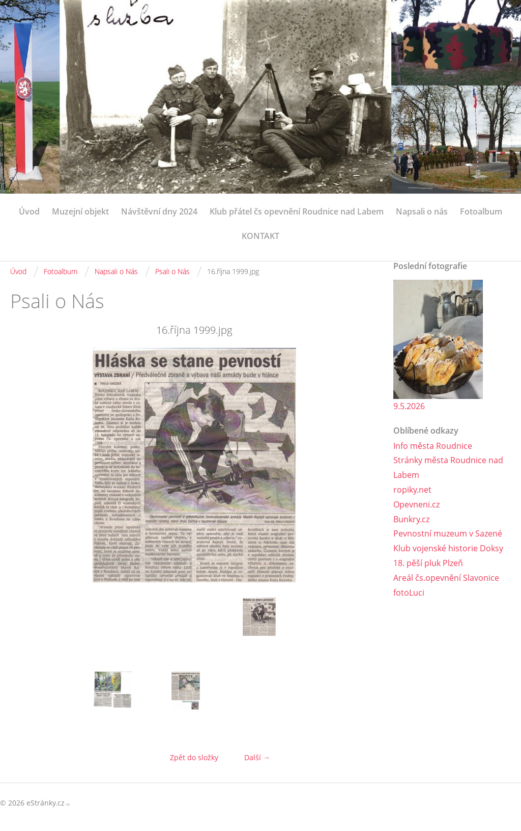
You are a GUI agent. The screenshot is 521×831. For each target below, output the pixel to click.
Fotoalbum (481, 211)
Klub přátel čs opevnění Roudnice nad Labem (297, 211)
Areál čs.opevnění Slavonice (446, 577)
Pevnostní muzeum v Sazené (447, 533)
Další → (257, 757)
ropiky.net (412, 489)
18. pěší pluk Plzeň (428, 563)
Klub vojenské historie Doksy (448, 548)
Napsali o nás (422, 211)
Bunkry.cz (411, 519)
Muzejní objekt (80, 211)
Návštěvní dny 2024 (159, 211)
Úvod (29, 211)
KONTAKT (260, 236)
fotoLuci (408, 592)
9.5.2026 (409, 406)
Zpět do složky (194, 757)
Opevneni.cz (416, 504)
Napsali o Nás (116, 271)
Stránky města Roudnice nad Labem (448, 467)
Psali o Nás (172, 271)
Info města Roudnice (432, 445)
